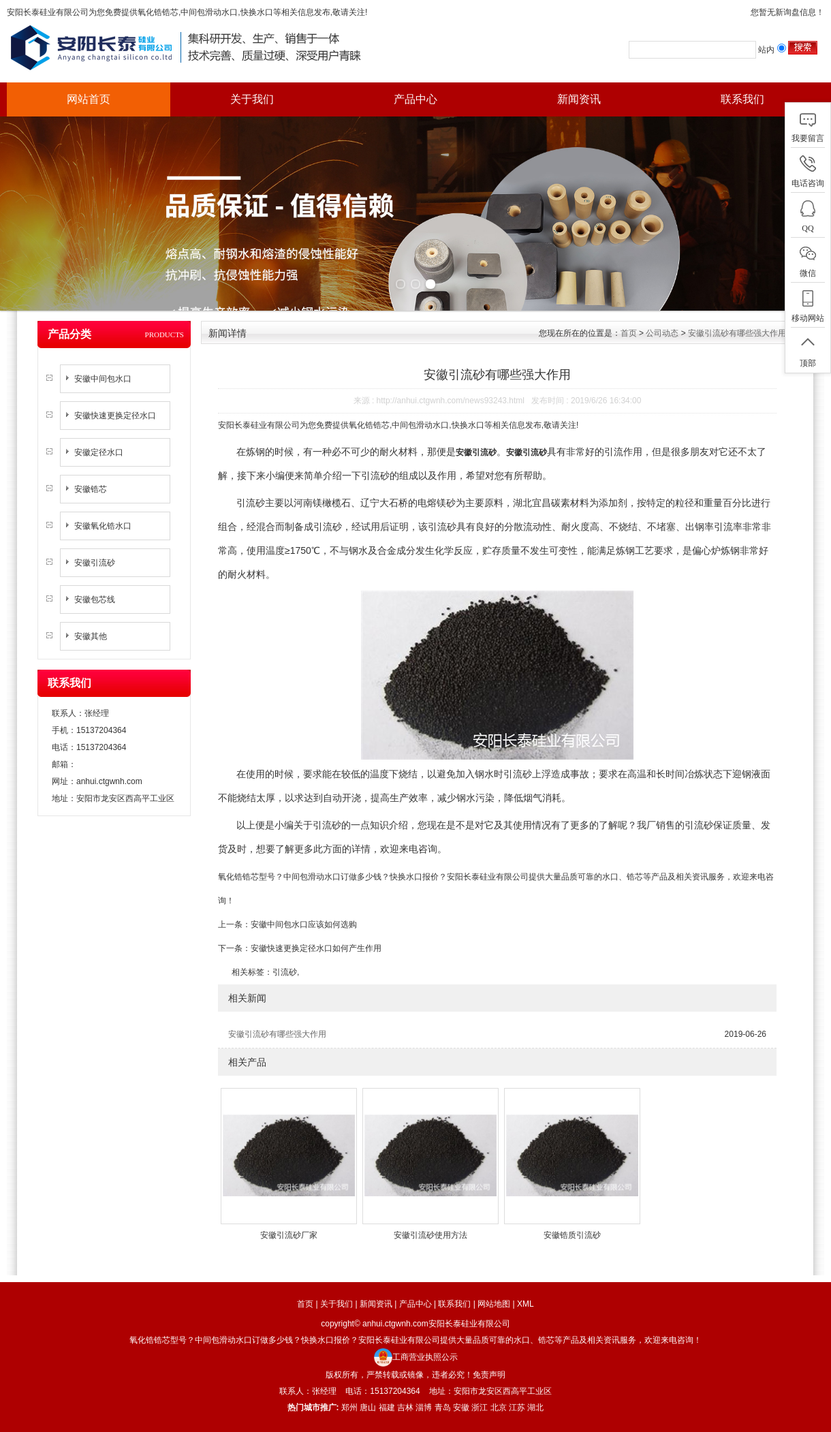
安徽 (461, 1407)
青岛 (443, 1407)
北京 (498, 1407)
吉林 (405, 1407)
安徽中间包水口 (102, 379)
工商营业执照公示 (416, 1357)
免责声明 (489, 1375)
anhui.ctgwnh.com (109, 781)
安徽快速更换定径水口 (115, 415)
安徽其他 (90, 636)
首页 (629, 333)
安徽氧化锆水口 (102, 526)
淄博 (424, 1407)
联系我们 (742, 99)
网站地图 (493, 1304)
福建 (387, 1407)
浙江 (479, 1407)
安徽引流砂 (94, 562)
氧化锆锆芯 (158, 12)
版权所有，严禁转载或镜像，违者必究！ (399, 1375)
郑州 (349, 1407)
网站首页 (88, 99)
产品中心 (415, 99)
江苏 (517, 1407)
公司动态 (662, 333)
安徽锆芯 (90, 489)
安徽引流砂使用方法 (430, 1235)
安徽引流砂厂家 (288, 1235)
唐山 (368, 1407)
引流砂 (284, 972)
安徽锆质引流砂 (572, 1235)
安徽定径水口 (98, 452)
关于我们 (252, 99)
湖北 (535, 1407)
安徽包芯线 (94, 599)
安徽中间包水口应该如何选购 (304, 924)
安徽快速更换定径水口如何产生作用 (316, 948)
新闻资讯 (579, 99)
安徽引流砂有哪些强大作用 (737, 333)
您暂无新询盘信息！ (787, 12)
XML (525, 1304)
